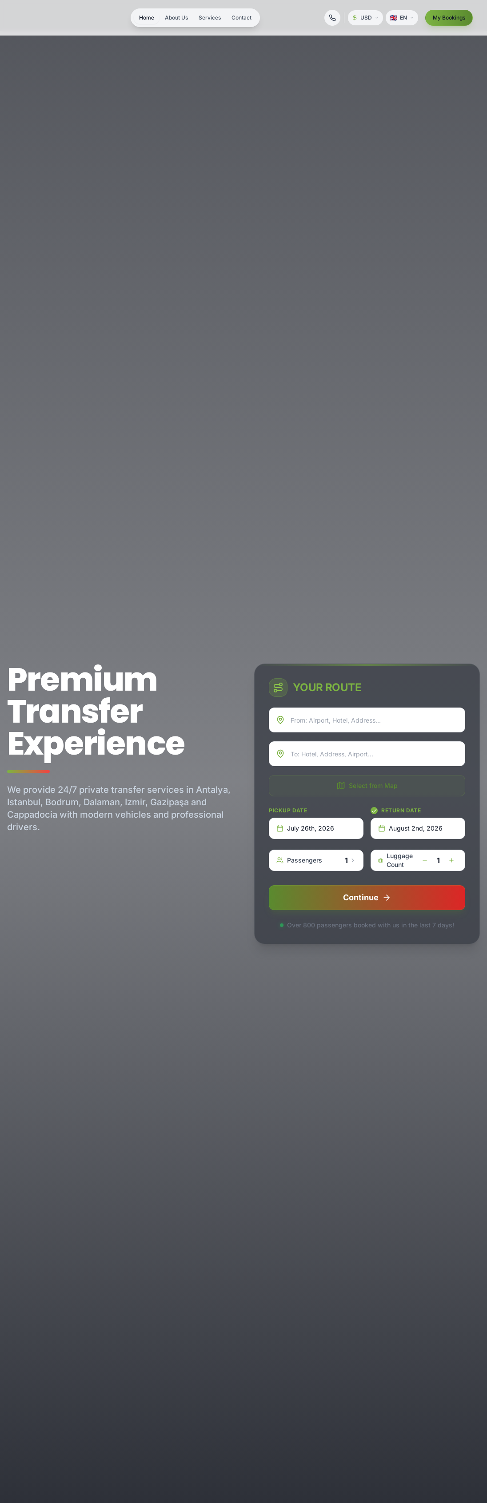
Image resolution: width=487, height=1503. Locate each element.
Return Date (401, 810)
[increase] (451, 860)
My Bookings (449, 17)
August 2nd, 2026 (410, 828)
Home (146, 17)
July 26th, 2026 (305, 828)
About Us (176, 17)
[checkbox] (374, 810)
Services (210, 17)
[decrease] (425, 860)
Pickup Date (288, 810)
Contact (241, 17)
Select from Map (367, 785)
